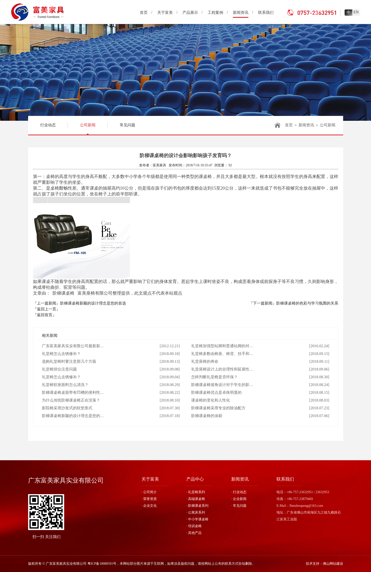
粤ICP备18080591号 (102, 563)
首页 (289, 125)
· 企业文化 (149, 506)
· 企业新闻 (238, 499)
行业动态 (48, 125)
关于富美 (150, 479)
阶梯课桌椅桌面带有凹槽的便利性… (73, 392)
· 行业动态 (238, 492)
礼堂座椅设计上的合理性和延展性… (222, 369)
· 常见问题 (238, 506)
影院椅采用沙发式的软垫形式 (67, 408)
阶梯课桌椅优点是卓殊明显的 (216, 392)
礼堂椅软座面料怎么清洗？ (65, 385)
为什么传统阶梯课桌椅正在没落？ (71, 400)
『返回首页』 (44, 315)
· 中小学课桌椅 (197, 519)
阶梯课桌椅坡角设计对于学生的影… (222, 385)
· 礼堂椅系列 (195, 492)
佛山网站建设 (333, 563)
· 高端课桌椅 (195, 499)
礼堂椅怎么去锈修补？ (61, 354)
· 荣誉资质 (149, 499)
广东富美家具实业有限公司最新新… (73, 346)
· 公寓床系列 (195, 512)
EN (356, 12)
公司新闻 (88, 129)
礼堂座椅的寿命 (204, 361)
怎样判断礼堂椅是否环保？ (214, 377)
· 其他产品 (194, 533)
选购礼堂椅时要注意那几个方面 (69, 361)
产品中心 (195, 479)
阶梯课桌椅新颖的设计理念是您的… (73, 416)
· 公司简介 (149, 492)
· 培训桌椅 (194, 526)
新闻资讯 (306, 125)
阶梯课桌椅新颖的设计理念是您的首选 (93, 303)
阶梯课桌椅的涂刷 (206, 416)
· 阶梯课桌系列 (197, 506)
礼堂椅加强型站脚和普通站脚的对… (222, 346)
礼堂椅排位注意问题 (59, 369)
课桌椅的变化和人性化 (210, 400)
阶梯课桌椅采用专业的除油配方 (218, 408)
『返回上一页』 (46, 309)
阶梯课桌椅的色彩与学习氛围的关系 (307, 303)
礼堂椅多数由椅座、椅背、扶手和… (222, 354)
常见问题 (127, 125)
